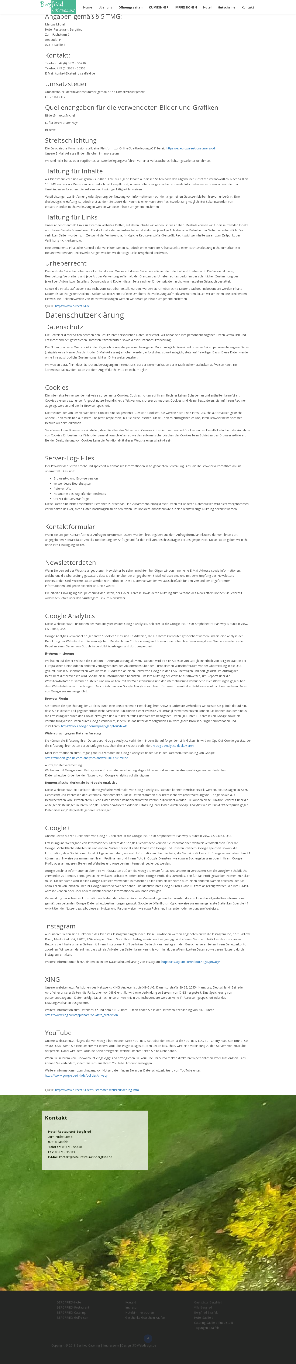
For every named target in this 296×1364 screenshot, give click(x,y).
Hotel (207, 7)
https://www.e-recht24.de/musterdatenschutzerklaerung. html (97, 1090)
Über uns (105, 7)
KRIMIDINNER (158, 7)
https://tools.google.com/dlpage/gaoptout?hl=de (94, 726)
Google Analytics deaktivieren (173, 746)
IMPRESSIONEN (186, 7)
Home (87, 7)
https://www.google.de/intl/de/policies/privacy (76, 1075)
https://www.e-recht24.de (72, 306)
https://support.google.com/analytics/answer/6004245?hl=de (86, 758)
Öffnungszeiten (130, 7)
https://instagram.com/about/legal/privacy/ (190, 962)
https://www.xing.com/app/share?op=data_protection (81, 1015)
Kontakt (248, 7)
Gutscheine (226, 7)
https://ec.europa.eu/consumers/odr (191, 148)
